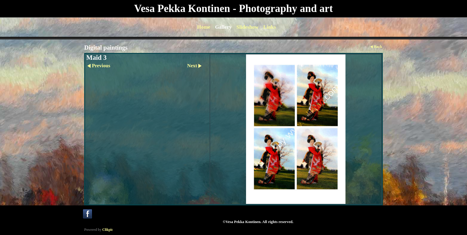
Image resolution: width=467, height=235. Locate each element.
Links (269, 27)
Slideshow (247, 27)
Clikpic (107, 229)
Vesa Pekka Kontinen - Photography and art (233, 8)
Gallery (223, 27)
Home (203, 27)
